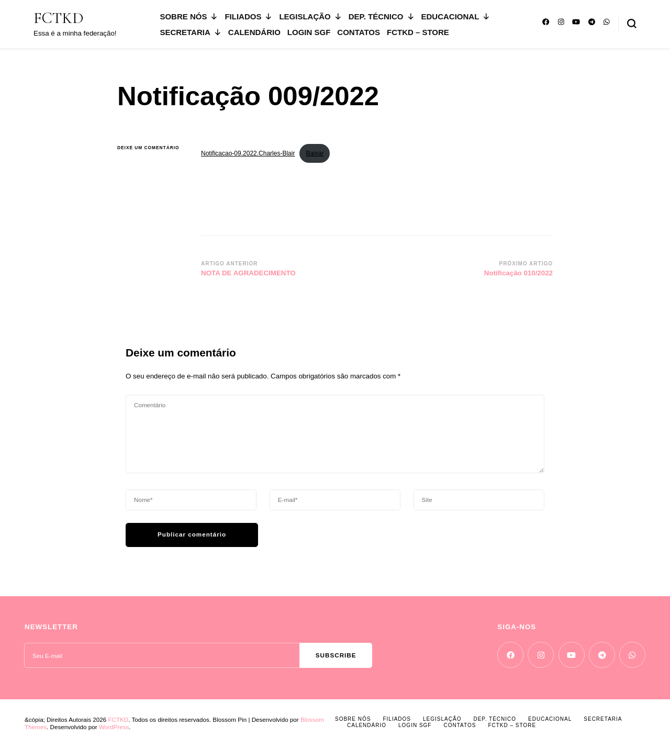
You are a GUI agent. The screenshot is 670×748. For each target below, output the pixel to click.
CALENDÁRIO (254, 32)
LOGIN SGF (309, 32)
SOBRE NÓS (189, 16)
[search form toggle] (631, 23)
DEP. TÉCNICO (382, 16)
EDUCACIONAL (455, 16)
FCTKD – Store (418, 32)
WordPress (114, 726)
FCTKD (58, 18)
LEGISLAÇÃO (310, 16)
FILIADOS (248, 16)
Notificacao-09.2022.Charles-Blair (248, 153)
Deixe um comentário (151, 148)
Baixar (314, 153)
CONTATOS (358, 32)
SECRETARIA (190, 32)
